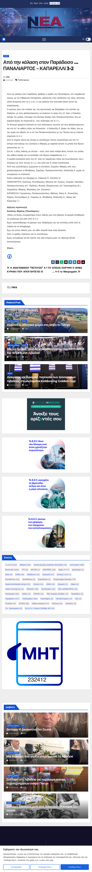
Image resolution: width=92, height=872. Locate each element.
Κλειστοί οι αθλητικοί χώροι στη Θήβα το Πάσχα (38, 325)
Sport (6, 56)
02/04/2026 (15, 385)
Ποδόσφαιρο (23, 80)
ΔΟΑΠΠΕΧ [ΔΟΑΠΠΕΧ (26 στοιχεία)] (49, 570)
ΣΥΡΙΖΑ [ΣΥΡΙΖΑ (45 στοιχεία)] (24, 603)
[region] (46, 859)
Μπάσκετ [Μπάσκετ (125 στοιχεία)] (33, 589)
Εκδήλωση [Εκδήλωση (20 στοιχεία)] (33, 574)
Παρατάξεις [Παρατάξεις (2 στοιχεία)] (77, 594)
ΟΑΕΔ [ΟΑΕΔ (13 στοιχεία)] (26, 594)
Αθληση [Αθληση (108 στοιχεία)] (25, 565)
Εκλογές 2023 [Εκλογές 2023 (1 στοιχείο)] (64, 574)
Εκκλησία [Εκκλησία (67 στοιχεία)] (48, 574)
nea (8, 77)
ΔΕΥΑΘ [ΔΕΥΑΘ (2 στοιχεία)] (35, 570)
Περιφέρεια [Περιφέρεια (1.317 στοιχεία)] (12, 599)
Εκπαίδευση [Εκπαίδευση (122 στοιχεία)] (12, 579)
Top (22, 725)
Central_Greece (13, 321)
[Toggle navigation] (44, 39)
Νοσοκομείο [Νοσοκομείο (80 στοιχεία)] (12, 594)
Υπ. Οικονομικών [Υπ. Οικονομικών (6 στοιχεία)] (13, 608)
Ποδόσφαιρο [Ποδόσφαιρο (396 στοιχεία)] (30, 599)
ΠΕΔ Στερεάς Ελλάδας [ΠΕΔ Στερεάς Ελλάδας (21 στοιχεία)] (57, 594)
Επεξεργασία (16, 867)
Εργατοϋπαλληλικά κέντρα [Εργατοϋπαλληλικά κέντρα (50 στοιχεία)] (17, 584)
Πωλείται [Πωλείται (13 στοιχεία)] (10, 603)
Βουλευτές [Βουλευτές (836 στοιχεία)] (12, 570)
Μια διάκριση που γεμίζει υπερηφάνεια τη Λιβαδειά (39, 756)
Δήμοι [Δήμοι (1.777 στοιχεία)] (64, 570)
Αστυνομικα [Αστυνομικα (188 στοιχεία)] (77, 565)
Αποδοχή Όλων (75, 867)
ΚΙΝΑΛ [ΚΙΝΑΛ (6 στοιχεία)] (50, 584)
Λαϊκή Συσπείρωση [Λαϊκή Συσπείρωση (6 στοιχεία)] (14, 589)
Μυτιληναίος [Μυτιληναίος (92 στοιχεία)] (48, 589)
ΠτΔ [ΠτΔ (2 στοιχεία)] (78, 599)
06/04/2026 (15, 357)
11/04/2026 (14, 760)
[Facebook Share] (12, 255)
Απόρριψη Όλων (45, 867)
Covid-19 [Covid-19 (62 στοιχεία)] (11, 565)
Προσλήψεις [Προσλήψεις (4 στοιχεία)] (47, 599)
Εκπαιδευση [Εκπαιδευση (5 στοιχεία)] (29, 579)
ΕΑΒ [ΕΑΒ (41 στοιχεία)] (8, 574)
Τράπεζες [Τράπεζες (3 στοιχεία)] (70, 603)
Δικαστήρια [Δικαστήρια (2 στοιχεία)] (78, 570)
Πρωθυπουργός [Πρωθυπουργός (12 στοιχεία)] (64, 599)
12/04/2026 (14, 733)
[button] (83, 39)
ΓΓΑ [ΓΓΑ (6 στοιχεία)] (25, 570)
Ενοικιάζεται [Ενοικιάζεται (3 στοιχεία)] (44, 579)
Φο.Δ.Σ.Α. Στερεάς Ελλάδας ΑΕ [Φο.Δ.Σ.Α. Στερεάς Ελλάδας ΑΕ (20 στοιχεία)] (39, 608)
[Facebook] (9, 254)
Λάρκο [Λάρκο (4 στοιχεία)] (75, 584)
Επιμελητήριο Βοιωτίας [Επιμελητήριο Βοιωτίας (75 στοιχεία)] (64, 579)
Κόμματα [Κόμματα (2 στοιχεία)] (63, 584)
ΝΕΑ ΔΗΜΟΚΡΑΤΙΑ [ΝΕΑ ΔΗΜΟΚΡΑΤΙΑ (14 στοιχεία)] (67, 589)
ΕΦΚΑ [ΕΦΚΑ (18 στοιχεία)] (19, 574)
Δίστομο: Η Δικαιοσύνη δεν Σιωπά (28, 729)
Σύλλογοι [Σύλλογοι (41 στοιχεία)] (57, 603)
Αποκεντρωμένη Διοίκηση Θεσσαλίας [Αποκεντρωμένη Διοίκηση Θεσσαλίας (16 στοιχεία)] (50, 565)
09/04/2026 (15, 329)
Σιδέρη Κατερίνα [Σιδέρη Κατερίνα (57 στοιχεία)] (40, 603)
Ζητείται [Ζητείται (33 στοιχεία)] (38, 584)
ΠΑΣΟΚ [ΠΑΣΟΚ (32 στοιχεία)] (39, 594)
